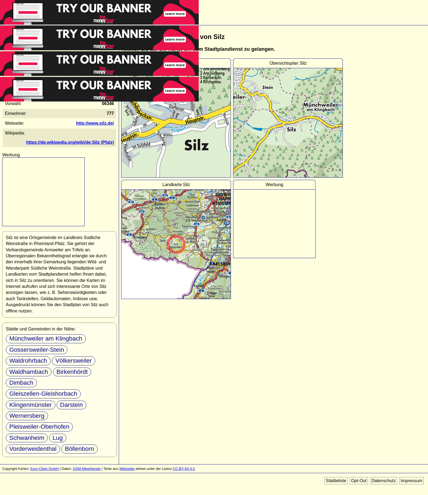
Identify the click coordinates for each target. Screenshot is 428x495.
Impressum (411, 480)
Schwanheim (26, 437)
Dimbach (21, 382)
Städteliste (336, 480)
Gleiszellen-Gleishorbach (43, 393)
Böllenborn (79, 448)
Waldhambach (28, 371)
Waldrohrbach (28, 360)
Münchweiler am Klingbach (45, 338)
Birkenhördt (72, 371)
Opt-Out (359, 480)
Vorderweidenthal (33, 448)
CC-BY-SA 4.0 (184, 469)
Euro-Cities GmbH (44, 469)
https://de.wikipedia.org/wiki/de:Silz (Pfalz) (70, 142)
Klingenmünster (30, 404)
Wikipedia (126, 469)
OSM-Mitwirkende (87, 469)
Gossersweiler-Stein (36, 349)
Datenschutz (383, 480)
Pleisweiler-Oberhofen (39, 426)
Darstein (71, 404)
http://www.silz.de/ (95, 123)
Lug (58, 437)
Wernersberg (26, 415)
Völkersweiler (73, 360)
